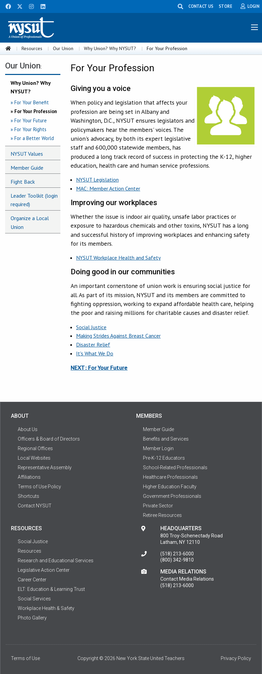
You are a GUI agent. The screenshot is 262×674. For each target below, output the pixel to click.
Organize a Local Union (30, 222)
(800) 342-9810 (177, 560)
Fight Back (23, 181)
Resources (31, 48)
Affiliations (29, 477)
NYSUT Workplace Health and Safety (118, 257)
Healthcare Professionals (170, 477)
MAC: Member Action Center (108, 188)
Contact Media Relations (187, 579)
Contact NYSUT (35, 505)
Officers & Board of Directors (49, 439)
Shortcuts (28, 496)
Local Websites (34, 458)
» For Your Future (29, 120)
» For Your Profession (34, 111)
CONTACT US (200, 6)
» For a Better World (32, 138)
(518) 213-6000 (177, 553)
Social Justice (91, 327)
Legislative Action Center (44, 570)
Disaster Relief (93, 344)
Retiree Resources (162, 515)
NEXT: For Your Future (99, 367)
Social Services (34, 598)
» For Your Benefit (30, 102)
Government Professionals (172, 496)
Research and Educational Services (55, 560)
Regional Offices (35, 448)
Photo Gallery (32, 618)
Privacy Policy (236, 658)
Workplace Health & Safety (46, 608)
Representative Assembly (45, 467)
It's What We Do (94, 353)
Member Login (158, 448)
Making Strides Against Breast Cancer (118, 335)
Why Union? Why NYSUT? (110, 48)
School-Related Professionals (175, 467)
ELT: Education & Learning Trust (51, 589)
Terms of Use (25, 658)
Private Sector (158, 505)
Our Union (63, 48)
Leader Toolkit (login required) (34, 200)
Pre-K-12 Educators (164, 458)
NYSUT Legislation (97, 179)
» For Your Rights (28, 129)
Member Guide (27, 167)
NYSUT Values (27, 153)
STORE (225, 6)
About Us (28, 429)
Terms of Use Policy (39, 486)
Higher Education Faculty (169, 486)
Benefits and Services (166, 439)
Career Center (32, 579)
